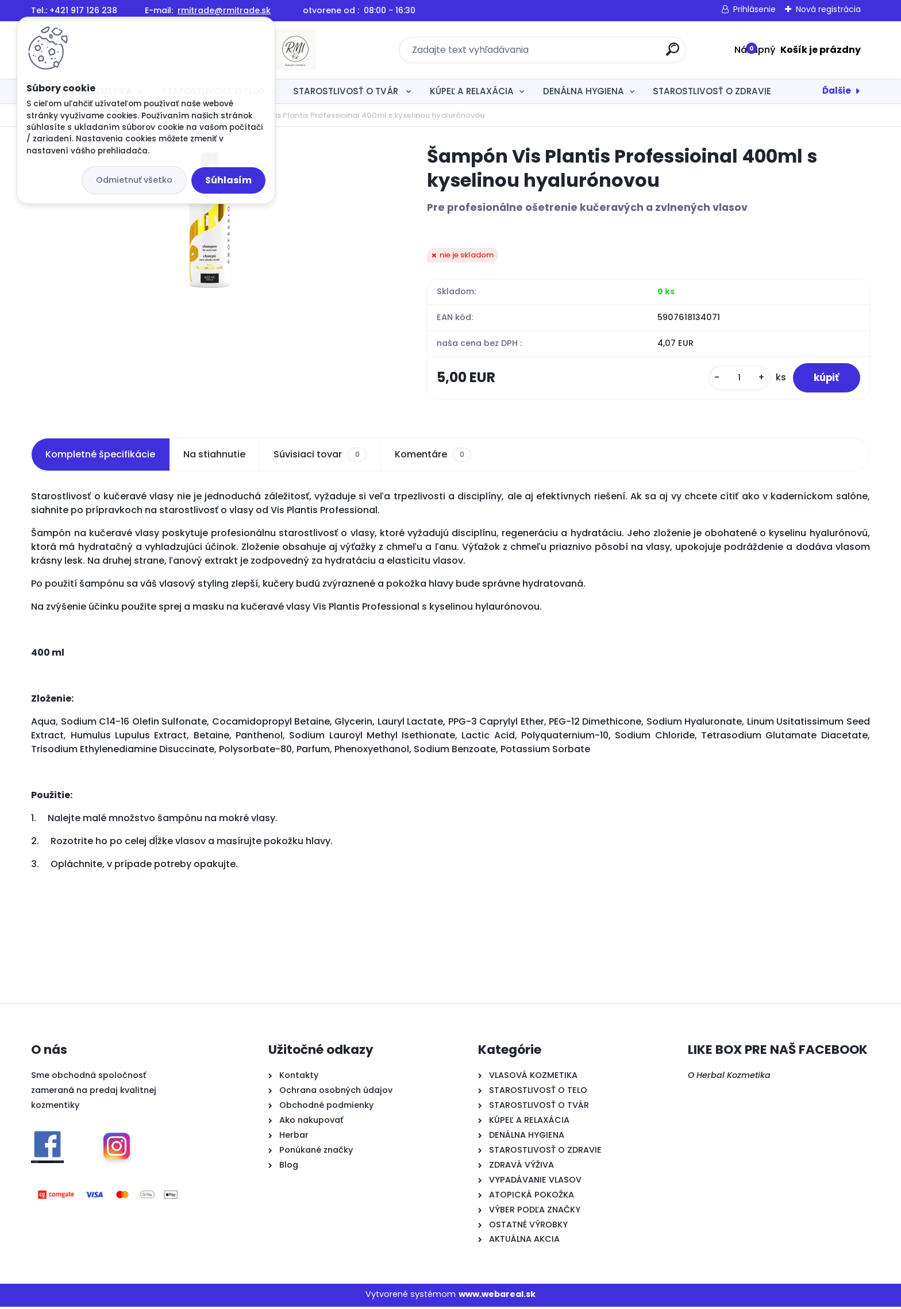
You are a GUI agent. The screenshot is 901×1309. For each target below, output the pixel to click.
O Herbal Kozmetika (729, 1077)
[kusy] (733, 379)
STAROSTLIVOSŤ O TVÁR (347, 91)
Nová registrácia (828, 9)
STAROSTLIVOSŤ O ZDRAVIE (712, 91)
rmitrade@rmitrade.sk (224, 10)
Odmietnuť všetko (134, 180)
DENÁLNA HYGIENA (583, 91)
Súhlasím (228, 180)
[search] (575, 54)
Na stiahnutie (214, 456)
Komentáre (433, 457)
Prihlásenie (754, 9)
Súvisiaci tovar (320, 457)
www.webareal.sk (497, 1296)
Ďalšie (836, 90)
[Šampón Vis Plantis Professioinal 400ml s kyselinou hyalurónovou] (211, 219)
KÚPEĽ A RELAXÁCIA (472, 91)
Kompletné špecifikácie (100, 456)
